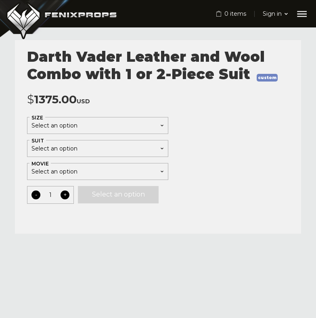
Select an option (118, 194)
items (235, 13)
